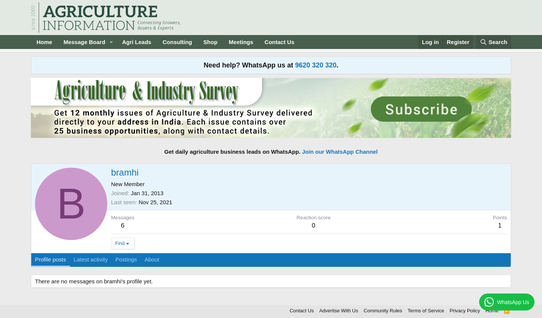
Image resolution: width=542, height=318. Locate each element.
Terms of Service (426, 310)
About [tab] (152, 259)
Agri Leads (136, 42)
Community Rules (383, 310)
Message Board (84, 42)
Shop (210, 42)
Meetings (241, 42)
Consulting (177, 42)
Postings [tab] (126, 259)
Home (44, 42)
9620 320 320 (315, 65)
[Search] (494, 42)
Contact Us (279, 42)
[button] (111, 42)
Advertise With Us (338, 310)
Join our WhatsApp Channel (340, 151)
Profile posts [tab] (50, 259)
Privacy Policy (464, 310)
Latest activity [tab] (91, 259)
